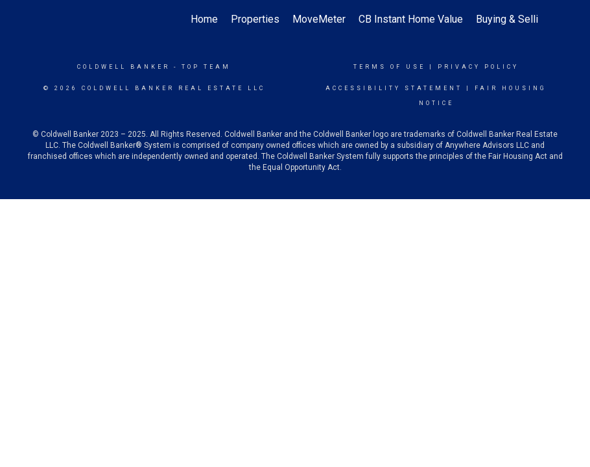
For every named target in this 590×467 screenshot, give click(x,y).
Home (204, 19)
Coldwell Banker (123, 67)
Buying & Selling (512, 19)
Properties (255, 19)
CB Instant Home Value (411, 19)
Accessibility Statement (393, 88)
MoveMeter (319, 19)
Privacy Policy (478, 67)
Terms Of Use (389, 67)
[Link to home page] (58, 19)
